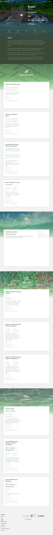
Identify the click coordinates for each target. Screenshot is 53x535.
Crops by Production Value (11, 115)
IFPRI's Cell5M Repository (13, 121)
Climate (26, 31)
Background (3, 521)
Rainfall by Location (11, 232)
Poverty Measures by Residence (11, 480)
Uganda (12, 1)
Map (50, 1)
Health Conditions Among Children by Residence (13, 357)
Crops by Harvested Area (12, 84)
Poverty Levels (9, 408)
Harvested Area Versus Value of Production (12, 145)
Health (35, 31)
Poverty (43, 31)
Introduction (9, 31)
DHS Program (12, 347)
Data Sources (4, 523)
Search (2, 516)
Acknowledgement (5, 528)
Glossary (3, 525)
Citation (3, 530)
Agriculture (18, 31)
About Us (3, 526)
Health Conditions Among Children (13, 292)
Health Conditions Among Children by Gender (13, 325)
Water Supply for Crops (12, 182)
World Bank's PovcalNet (13, 416)
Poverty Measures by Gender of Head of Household (11, 443)
